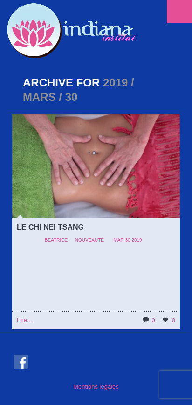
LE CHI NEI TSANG (50, 227)
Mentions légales (96, 386)
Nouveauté (89, 240)
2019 (136, 240)
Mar (118, 240)
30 (127, 240)
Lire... (24, 320)
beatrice (56, 240)
